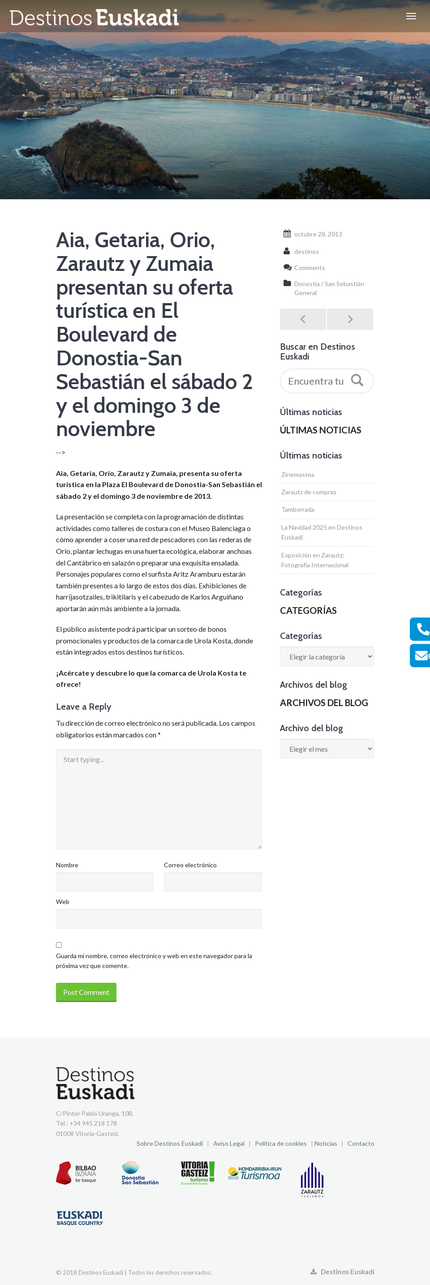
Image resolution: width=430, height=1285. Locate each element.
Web (62, 901)
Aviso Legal (229, 1143)
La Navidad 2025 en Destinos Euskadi (321, 532)
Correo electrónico (190, 865)
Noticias (325, 1143)
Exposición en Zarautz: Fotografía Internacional (314, 560)
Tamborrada (297, 509)
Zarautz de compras (308, 492)
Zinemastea (297, 474)
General (305, 292)
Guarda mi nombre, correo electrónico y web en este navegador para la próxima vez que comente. (154, 960)
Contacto (361, 1143)
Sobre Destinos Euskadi (170, 1143)
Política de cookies (281, 1143)
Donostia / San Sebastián (329, 283)
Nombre (67, 865)
